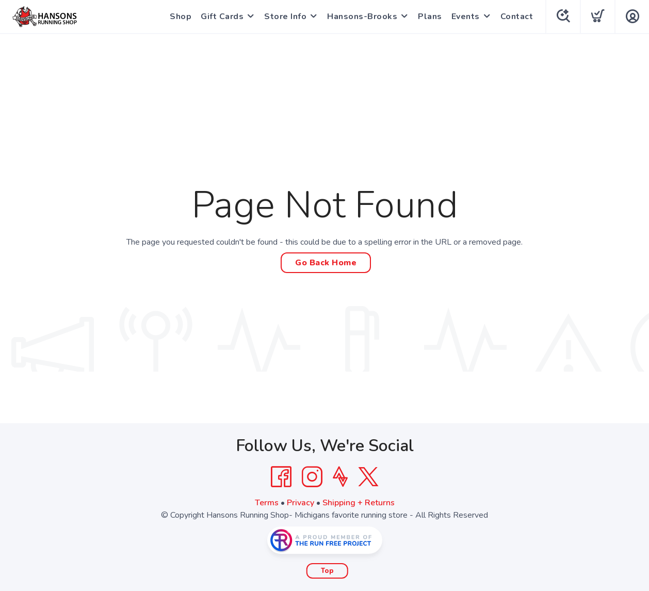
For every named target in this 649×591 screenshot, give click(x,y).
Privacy (300, 502)
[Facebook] (281, 476)
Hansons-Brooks (362, 16)
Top (327, 571)
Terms (267, 502)
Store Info (285, 16)
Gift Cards (222, 16)
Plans (430, 16)
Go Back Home (325, 262)
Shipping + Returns (358, 502)
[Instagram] (312, 476)
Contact (516, 16)
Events (465, 16)
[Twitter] (368, 476)
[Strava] (340, 476)
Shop (180, 16)
